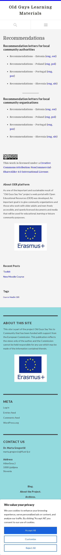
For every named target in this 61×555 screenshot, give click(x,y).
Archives (30, 496)
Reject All (30, 548)
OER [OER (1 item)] (17, 297)
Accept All (30, 530)
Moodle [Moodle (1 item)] (12, 297)
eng (48, 56)
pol (53, 63)
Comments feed (11, 417)
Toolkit (6, 271)
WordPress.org (11, 422)
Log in (6, 407)
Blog (30, 486)
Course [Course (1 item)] (6, 297)
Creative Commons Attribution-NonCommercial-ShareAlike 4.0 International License (27, 167)
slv (55, 83)
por (12, 75)
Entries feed (9, 412)
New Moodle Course (13, 276)
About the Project (30, 491)
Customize (30, 539)
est (54, 56)
